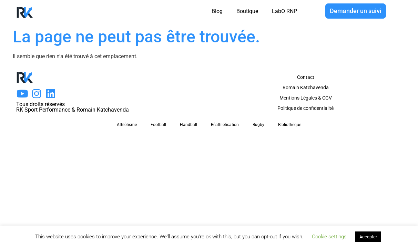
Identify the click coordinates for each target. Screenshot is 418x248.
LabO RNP (284, 11)
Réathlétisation (225, 124)
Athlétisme (127, 124)
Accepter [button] (368, 236)
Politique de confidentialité (305, 108)
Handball (188, 124)
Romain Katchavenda (306, 87)
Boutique (247, 11)
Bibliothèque (289, 124)
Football (158, 124)
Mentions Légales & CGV (305, 98)
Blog (217, 11)
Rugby (258, 124)
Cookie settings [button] (329, 237)
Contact (305, 77)
